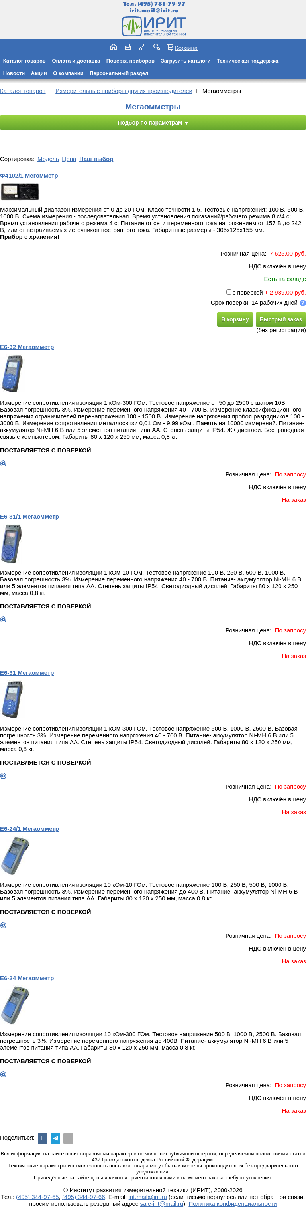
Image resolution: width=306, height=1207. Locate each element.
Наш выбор (96, 158)
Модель (48, 158)
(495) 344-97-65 (37, 1196)
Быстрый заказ (281, 319)
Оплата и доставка (76, 61)
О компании (68, 73)
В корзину (235, 319)
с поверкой (244, 292)
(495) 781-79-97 (161, 4)
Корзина (186, 47)
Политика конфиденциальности (232, 1203)
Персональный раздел (119, 73)
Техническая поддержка (247, 61)
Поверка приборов (130, 61)
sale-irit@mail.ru (162, 1203)
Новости (14, 73)
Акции (39, 73)
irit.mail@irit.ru (154, 11)
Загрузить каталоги (186, 61)
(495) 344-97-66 (83, 1196)
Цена (69, 158)
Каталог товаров (24, 61)
